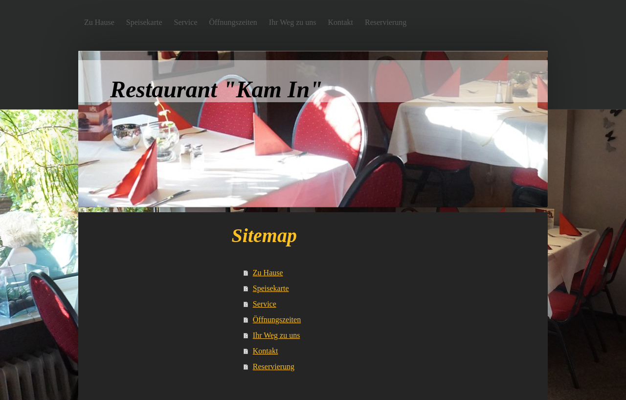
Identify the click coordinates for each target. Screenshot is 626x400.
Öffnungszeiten (277, 319)
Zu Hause (268, 272)
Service (264, 304)
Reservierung (273, 366)
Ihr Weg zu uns (276, 335)
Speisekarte (271, 288)
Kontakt (265, 351)
